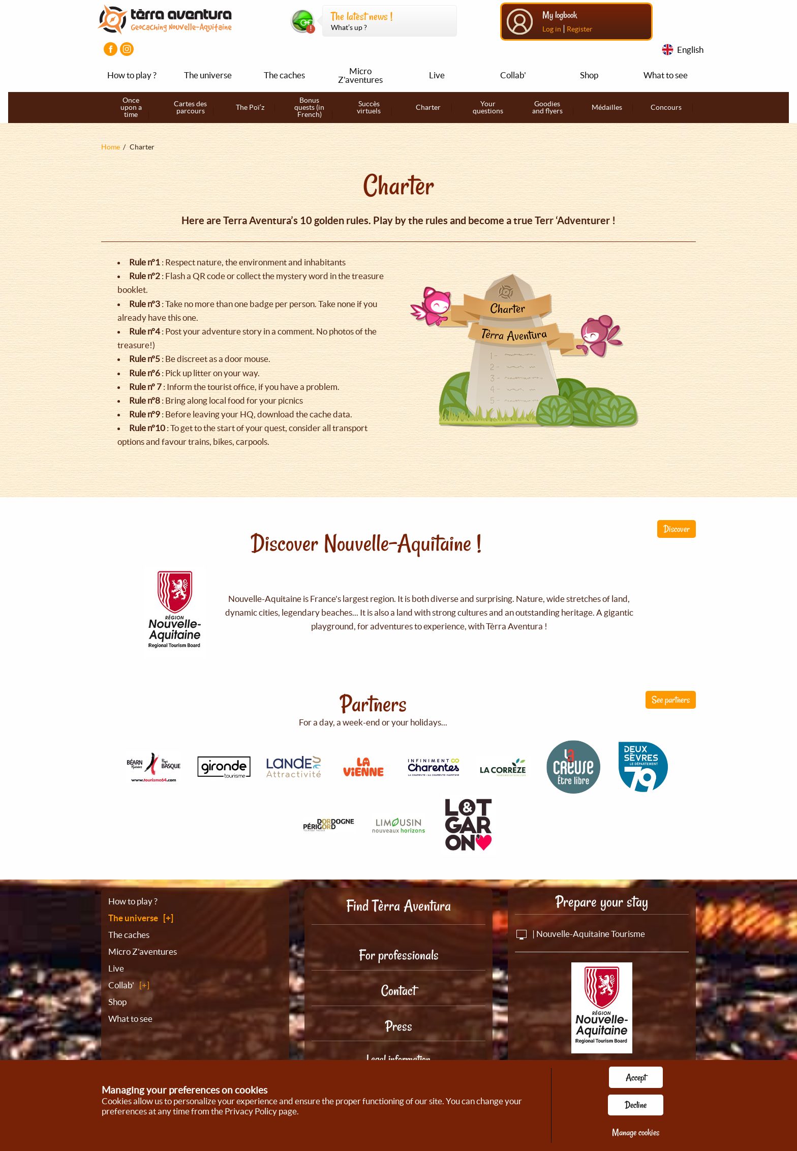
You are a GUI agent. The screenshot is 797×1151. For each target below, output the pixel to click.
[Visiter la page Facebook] (110, 49)
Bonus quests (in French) (309, 107)
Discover (676, 529)
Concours (666, 107)
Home (110, 147)
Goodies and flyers (547, 107)
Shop (589, 75)
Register (580, 29)
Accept (636, 1077)
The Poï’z (250, 107)
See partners (671, 699)
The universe (208, 75)
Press (398, 1026)
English (690, 49)
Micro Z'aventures (360, 75)
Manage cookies (635, 1132)
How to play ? (132, 75)
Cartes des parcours (190, 107)
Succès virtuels (369, 107)
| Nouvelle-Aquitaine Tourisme (580, 933)
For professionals (399, 955)
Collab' (513, 75)
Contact (398, 990)
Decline (636, 1105)
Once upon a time (131, 107)
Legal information (398, 1059)
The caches (284, 75)
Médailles (607, 107)
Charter (428, 107)
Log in (551, 29)
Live (437, 75)
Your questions (488, 107)
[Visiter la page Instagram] (127, 49)
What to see (665, 75)
